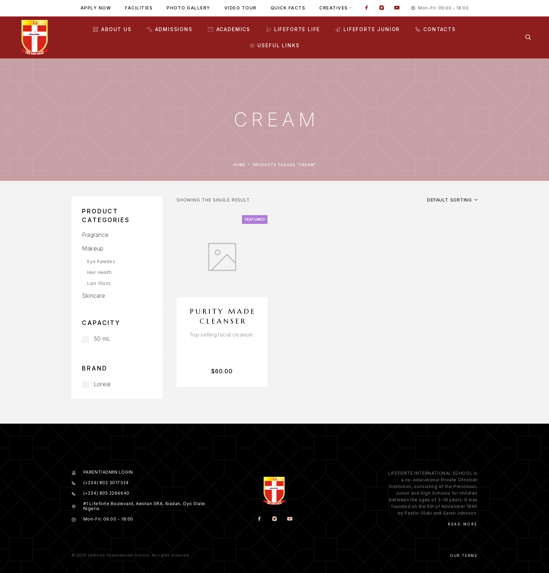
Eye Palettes (101, 261)
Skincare (93, 295)
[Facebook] (366, 8)
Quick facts (288, 7)
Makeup (92, 248)
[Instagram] (381, 8)
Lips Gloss (99, 283)
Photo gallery (188, 7)
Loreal (96, 384)
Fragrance (95, 234)
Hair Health (99, 272)
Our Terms (464, 555)
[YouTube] (396, 8)
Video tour (240, 7)
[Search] (528, 37)
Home (239, 165)
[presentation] (222, 334)
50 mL (96, 338)
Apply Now (96, 7)
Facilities (139, 7)
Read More (463, 524)
